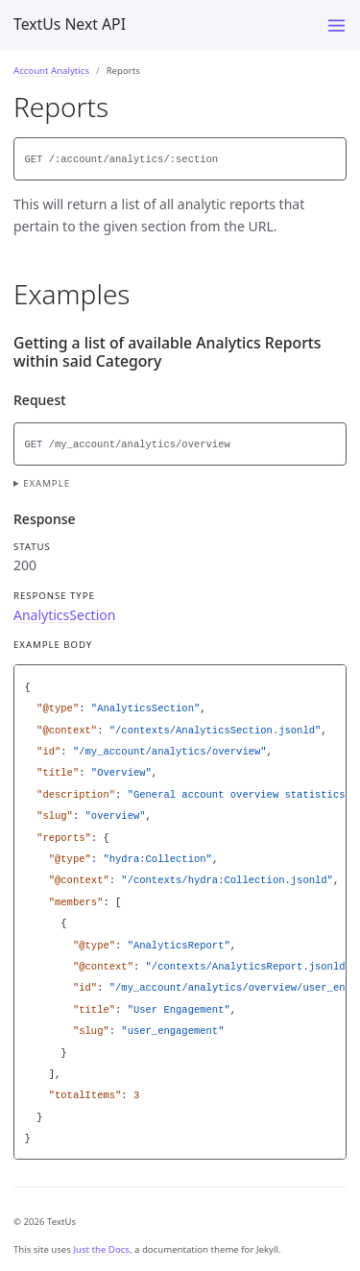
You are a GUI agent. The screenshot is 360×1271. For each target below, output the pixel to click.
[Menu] (336, 25)
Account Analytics (51, 70)
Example (46, 483)
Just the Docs (101, 1249)
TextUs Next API (69, 24)
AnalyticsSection (64, 615)
